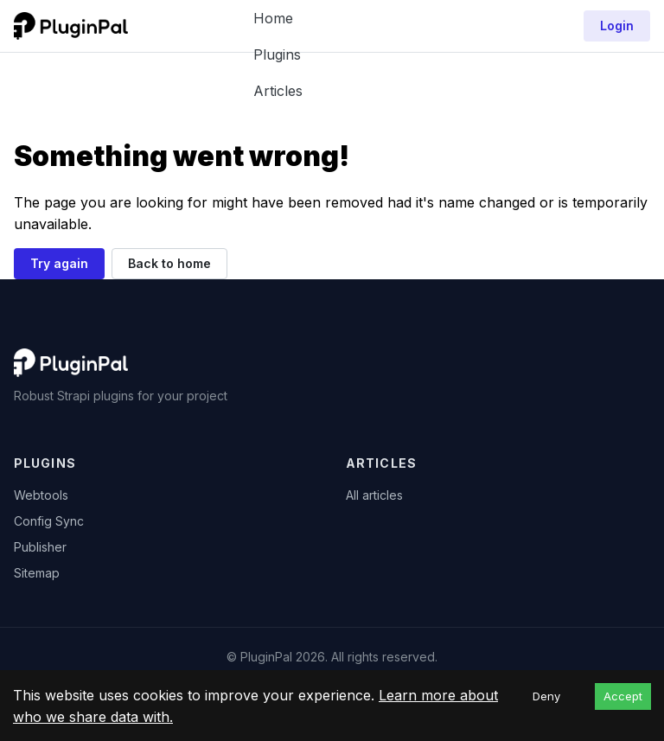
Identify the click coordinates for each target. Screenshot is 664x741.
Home (273, 18)
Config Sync (49, 521)
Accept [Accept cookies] (622, 696)
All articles (374, 495)
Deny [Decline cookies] (546, 696)
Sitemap (37, 572)
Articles (278, 90)
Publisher (40, 547)
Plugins (277, 54)
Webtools (41, 495)
